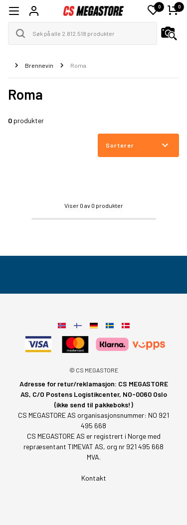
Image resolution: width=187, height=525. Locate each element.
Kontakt (93, 478)
